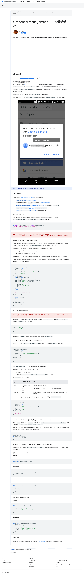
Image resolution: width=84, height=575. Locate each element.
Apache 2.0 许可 (51, 548)
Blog (3, 6)
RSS (57, 566)
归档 (30, 564)
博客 (33, 1)
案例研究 (28, 1)
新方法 (26, 210)
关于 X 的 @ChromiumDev (62, 560)
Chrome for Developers (18, 18)
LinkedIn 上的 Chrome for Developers (64, 564)
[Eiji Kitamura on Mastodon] (23, 33)
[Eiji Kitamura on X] (19, 33)
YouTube (58, 562)
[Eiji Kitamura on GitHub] (21, 33)
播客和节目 (31, 566)
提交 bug (3, 560)
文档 (21, 1)
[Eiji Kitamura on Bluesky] (25, 33)
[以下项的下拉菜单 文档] (23, 1)
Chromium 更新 (32, 560)
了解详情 (66, 235)
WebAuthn (47, 234)
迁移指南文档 (42, 541)
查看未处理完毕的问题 (6, 562)
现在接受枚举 (30, 205)
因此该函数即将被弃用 (45, 203)
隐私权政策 (7, 572)
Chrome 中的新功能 (41, 1)
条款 (2, 572)
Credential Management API (27, 78)
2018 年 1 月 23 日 (63, 314)
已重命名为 (31, 208)
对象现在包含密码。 (26, 200)
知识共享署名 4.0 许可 (31, 548)
